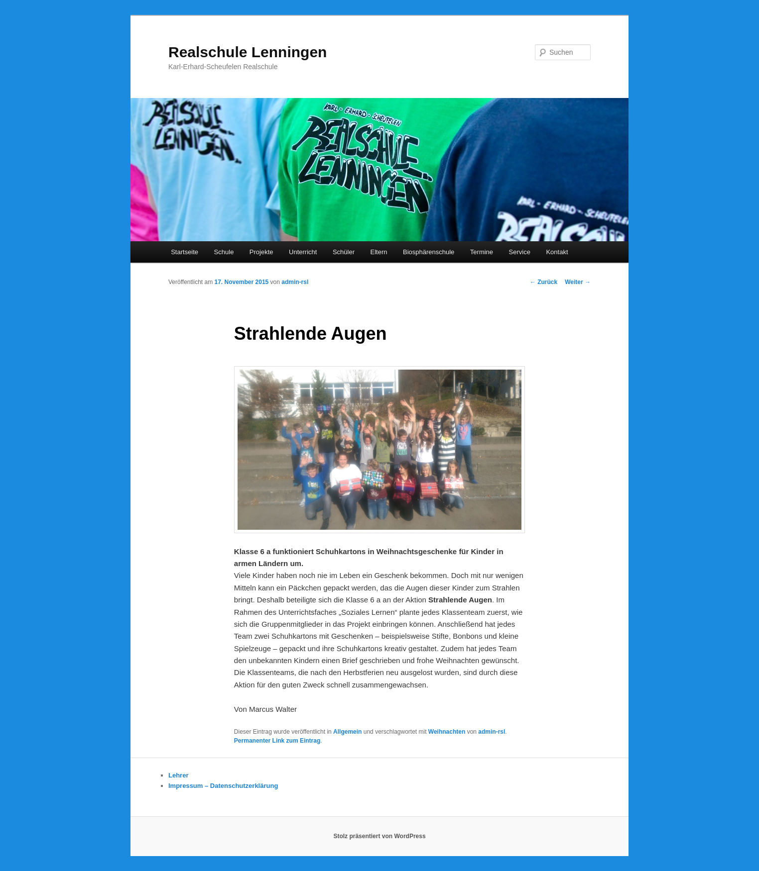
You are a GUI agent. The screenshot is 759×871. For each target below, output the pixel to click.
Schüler (344, 252)
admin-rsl (294, 282)
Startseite (184, 252)
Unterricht (303, 252)
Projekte (261, 252)
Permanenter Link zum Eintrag (277, 740)
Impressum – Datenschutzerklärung (223, 785)
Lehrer (178, 775)
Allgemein (347, 731)
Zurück (543, 282)
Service (519, 252)
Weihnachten (446, 731)
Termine (481, 252)
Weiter (578, 282)
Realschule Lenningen (247, 52)
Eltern (379, 252)
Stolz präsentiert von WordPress (379, 836)
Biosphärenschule (428, 252)
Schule (224, 252)
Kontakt (557, 252)
